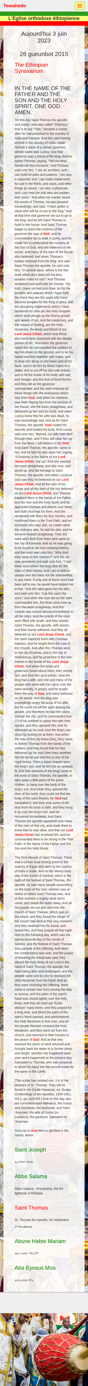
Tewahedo (14, 5)
